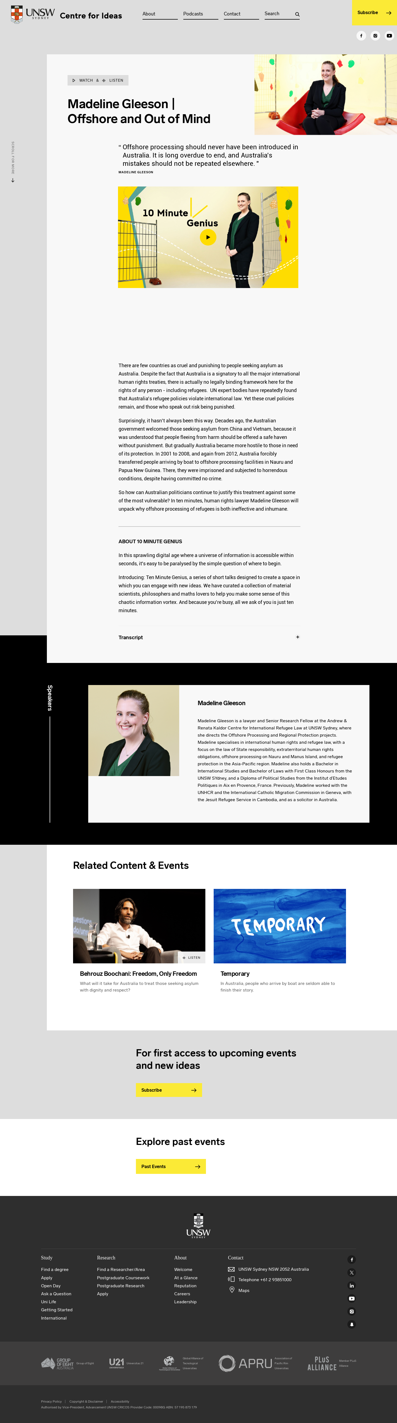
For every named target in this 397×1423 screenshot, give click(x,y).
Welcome (183, 1269)
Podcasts (199, 14)
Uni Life (48, 1301)
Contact (237, 14)
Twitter (351, 1272)
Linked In (351, 1285)
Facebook (351, 1259)
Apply (46, 1277)
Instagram (351, 1311)
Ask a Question (56, 1293)
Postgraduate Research (120, 1285)
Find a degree (55, 1269)
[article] (139, 947)
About (156, 14)
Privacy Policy (51, 1401)
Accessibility (120, 1401)
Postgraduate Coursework (123, 1277)
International (54, 1318)
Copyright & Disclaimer (86, 1401)
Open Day (51, 1285)
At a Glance (186, 1277)
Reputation (185, 1285)
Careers (182, 1293)
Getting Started (57, 1309)
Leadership (185, 1301)
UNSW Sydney (351, 1324)
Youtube (351, 1298)
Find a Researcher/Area (121, 1269)
